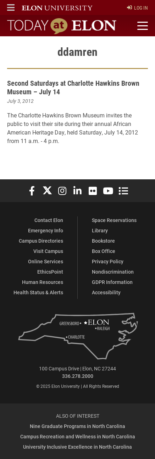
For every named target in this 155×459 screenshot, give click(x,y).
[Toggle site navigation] (141, 26)
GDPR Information (112, 282)
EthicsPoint (50, 271)
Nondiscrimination (113, 271)
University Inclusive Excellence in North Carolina (77, 446)
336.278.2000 (77, 376)
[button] (11, 7)
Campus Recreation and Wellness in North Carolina (77, 436)
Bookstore (103, 240)
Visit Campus (48, 251)
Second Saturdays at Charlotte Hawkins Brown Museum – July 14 (73, 87)
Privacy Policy (107, 261)
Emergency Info (45, 230)
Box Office (103, 251)
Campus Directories (41, 240)
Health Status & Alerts (38, 292)
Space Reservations (114, 220)
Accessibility (106, 292)
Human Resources (42, 282)
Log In (137, 7)
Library (100, 230)
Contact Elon (48, 220)
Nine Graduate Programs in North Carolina (77, 426)
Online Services (45, 261)
